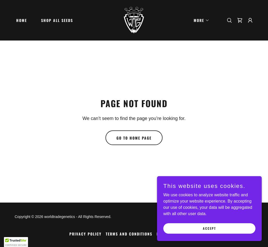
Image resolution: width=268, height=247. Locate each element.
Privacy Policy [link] (85, 234)
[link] (134, 20)
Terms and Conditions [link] (129, 234)
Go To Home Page (134, 138)
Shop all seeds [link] (57, 20)
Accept (209, 228)
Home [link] (21, 20)
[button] (199, 20)
